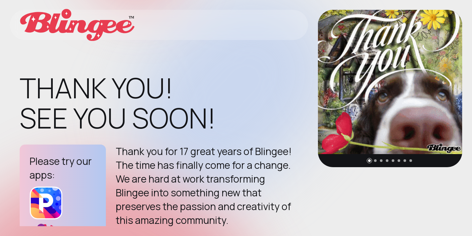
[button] (369, 160)
